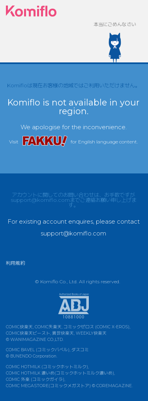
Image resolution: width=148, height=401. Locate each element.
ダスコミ (80, 349)
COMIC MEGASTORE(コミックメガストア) (48, 385)
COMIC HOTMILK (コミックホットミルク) (47, 366)
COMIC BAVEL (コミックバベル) (37, 349)
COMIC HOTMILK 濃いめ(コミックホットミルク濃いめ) (60, 373)
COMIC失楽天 (48, 326)
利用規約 (15, 263)
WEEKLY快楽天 (91, 333)
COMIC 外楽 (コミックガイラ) (35, 379)
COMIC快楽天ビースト (28, 333)
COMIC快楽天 (19, 326)
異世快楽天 (63, 333)
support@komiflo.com (40, 200)
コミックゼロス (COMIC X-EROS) (96, 326)
